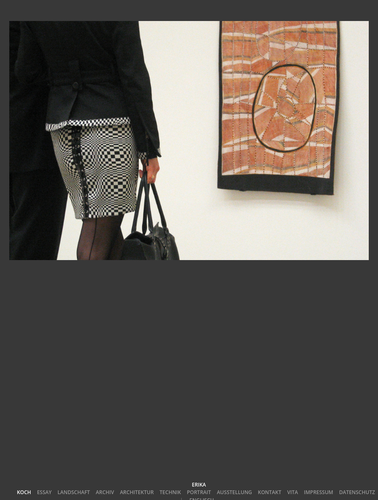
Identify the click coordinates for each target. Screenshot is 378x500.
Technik (170, 492)
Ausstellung (234, 492)
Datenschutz (357, 492)
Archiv (105, 492)
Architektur (136, 492)
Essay (44, 492)
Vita (292, 492)
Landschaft (74, 492)
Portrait (199, 492)
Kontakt (269, 492)
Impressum (318, 492)
